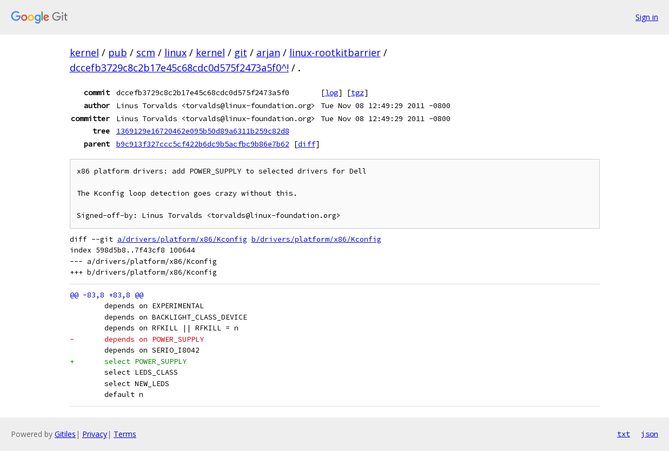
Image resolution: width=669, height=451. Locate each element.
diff (306, 144)
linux (175, 52)
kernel (84, 52)
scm (145, 52)
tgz (357, 92)
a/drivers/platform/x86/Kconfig (182, 239)
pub (117, 52)
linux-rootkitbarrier (335, 52)
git (240, 52)
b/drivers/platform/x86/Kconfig (316, 239)
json (649, 434)
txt (623, 434)
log (331, 92)
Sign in (646, 17)
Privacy (94, 434)
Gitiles (65, 434)
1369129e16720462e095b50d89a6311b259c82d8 (202, 131)
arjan (268, 52)
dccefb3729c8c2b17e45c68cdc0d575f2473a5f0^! (179, 67)
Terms (125, 434)
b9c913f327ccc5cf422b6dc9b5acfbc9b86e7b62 (202, 144)
